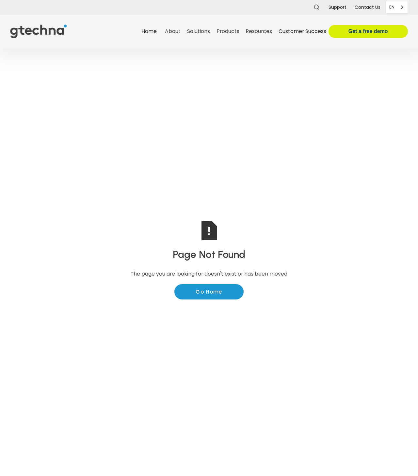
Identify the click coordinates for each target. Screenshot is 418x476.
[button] (173, 31)
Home (149, 31)
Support (337, 7)
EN (391, 7)
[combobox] (397, 7)
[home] (73, 32)
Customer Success (302, 31)
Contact (367, 7)
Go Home (209, 291)
